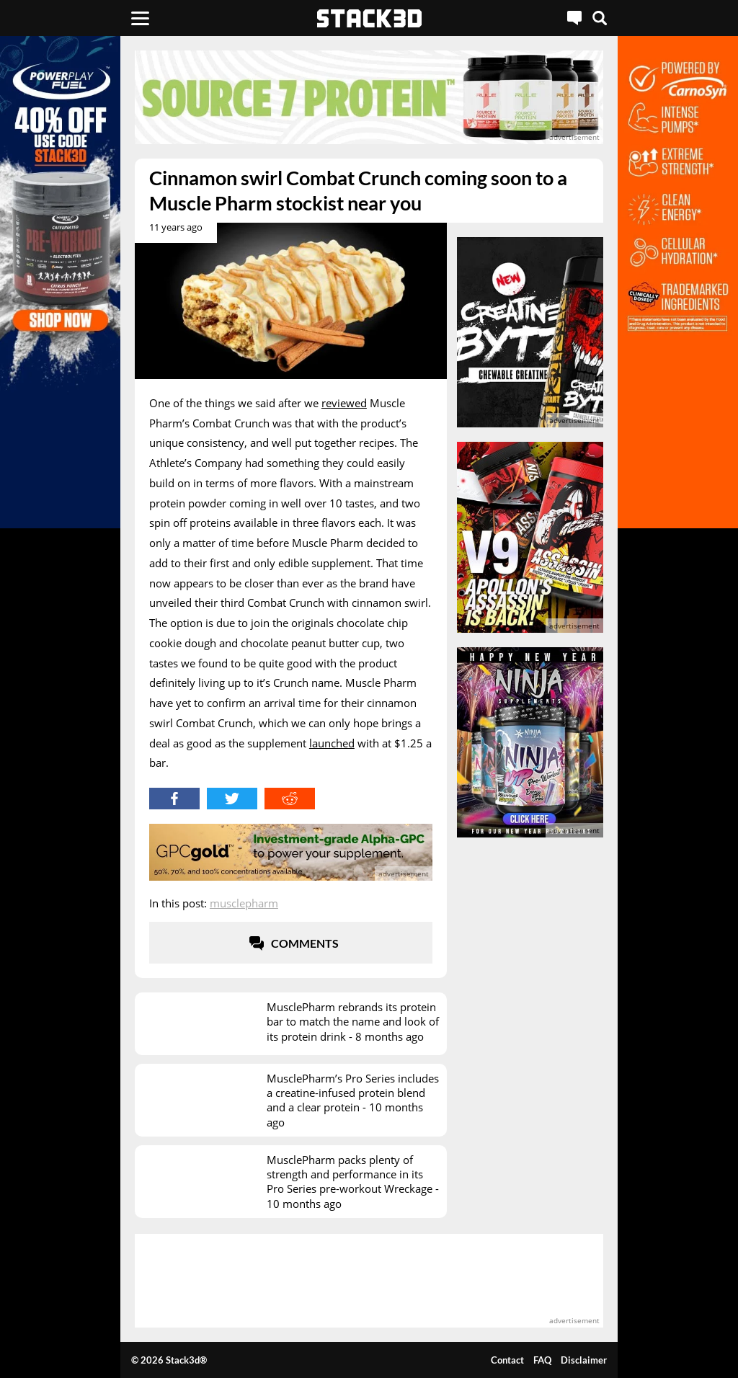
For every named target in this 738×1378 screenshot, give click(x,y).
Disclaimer (584, 1360)
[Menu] (140, 18)
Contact (507, 1360)
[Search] (599, 18)
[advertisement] (369, 97)
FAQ (542, 1360)
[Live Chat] (574, 18)
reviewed (344, 403)
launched (332, 743)
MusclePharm (244, 903)
